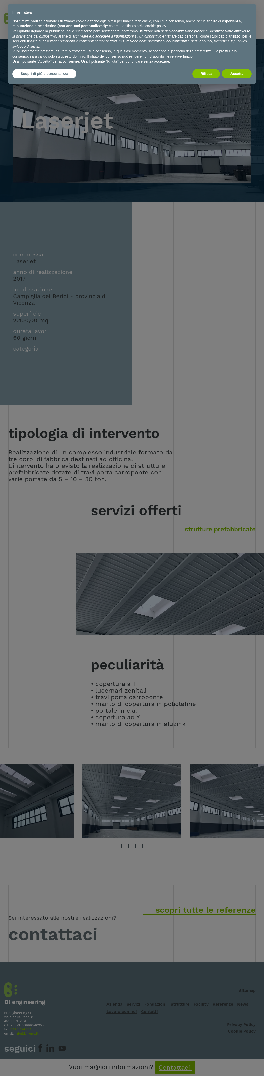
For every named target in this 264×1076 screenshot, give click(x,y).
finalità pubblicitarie (42, 41)
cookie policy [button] (155, 26)
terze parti (92, 31)
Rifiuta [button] (206, 73)
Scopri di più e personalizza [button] (44, 73)
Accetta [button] (236, 73)
